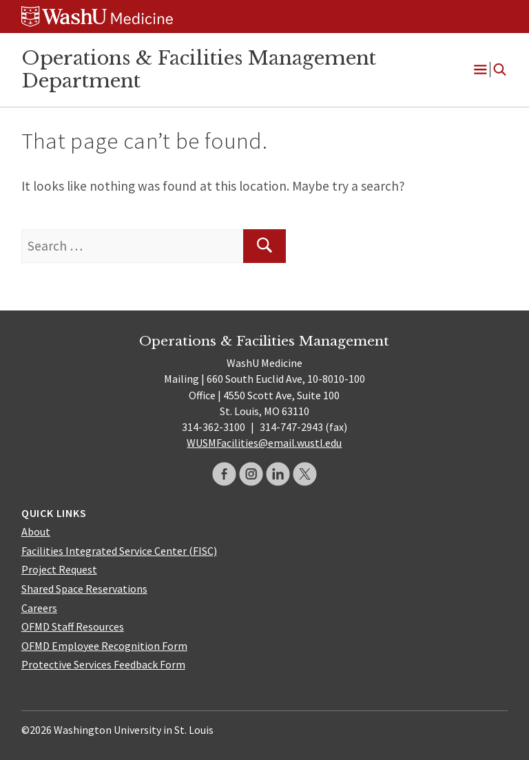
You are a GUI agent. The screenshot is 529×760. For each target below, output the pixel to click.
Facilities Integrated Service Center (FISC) (119, 551)
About (35, 531)
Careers (39, 608)
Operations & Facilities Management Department (198, 69)
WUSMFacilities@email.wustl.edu (264, 443)
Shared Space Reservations (84, 588)
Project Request (59, 569)
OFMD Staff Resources (72, 626)
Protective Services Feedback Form (103, 664)
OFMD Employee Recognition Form (104, 646)
